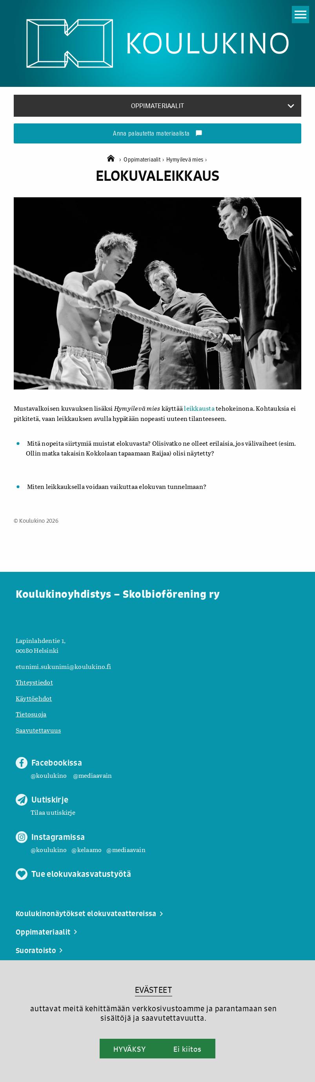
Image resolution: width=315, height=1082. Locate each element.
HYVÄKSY (129, 1049)
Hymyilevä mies (186, 160)
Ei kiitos (187, 1049)
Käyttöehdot (34, 698)
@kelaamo (86, 849)
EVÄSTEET (153, 990)
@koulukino (49, 775)
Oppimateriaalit (145, 160)
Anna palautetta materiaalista (157, 134)
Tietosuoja (31, 713)
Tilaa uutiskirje (53, 812)
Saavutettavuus (38, 730)
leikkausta (199, 408)
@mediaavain (92, 775)
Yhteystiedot (34, 682)
